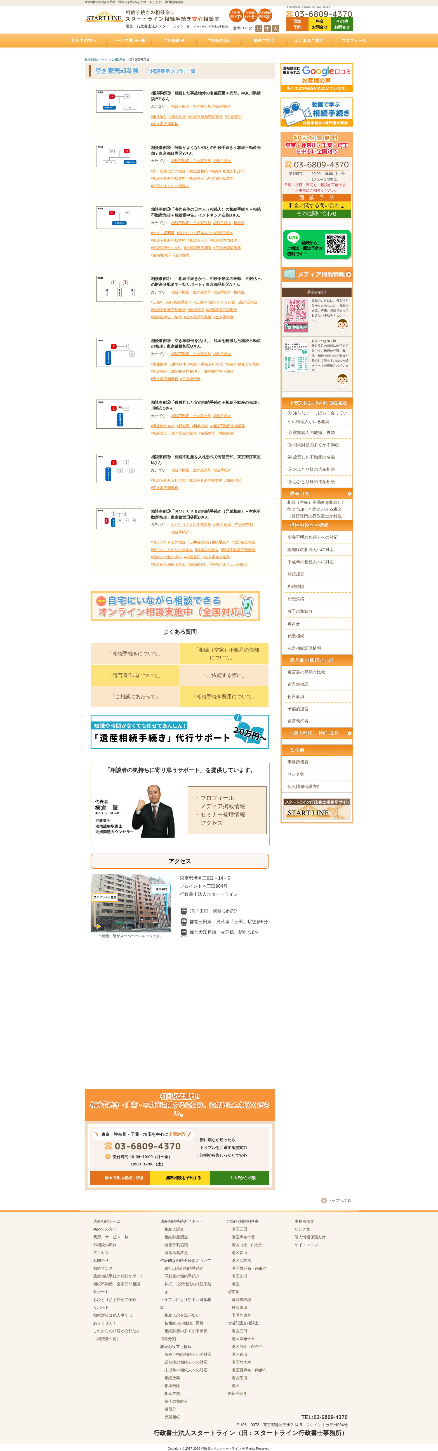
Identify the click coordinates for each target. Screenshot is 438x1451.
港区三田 (239, 1229)
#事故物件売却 (163, 426)
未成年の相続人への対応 (311, 561)
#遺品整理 (181, 255)
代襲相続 (296, 635)
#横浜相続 (177, 117)
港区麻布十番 (243, 1237)
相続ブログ (103, 1268)
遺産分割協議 (176, 1245)
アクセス (101, 1252)
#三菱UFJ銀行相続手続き (171, 302)
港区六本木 (241, 1260)
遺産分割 (168, 1338)
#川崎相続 (200, 426)
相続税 (239, 223)
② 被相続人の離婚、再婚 (311, 432)
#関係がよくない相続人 (170, 186)
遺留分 (294, 623)
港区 (235, 1284)
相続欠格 (296, 598)
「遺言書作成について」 (135, 675)
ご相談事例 (174, 40)
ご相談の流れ (219, 40)
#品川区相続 (247, 302)
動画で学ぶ (264, 40)
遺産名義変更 (176, 1252)
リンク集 (296, 774)
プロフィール (354, 40)
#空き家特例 (223, 317)
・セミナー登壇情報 (220, 814)
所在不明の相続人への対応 (313, 537)
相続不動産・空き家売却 (191, 106)
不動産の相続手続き (182, 1276)
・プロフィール (214, 798)
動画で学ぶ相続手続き (124, 1177)
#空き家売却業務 (164, 124)
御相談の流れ (105, 1245)
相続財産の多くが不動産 (186, 1331)
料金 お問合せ (320, 24)
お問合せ (101, 1260)
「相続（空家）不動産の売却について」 (226, 653)
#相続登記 (233, 117)
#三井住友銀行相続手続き (209, 542)
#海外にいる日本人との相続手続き (205, 233)
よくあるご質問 (309, 40)
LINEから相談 (243, 1177)
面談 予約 (297, 24)
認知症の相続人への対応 (311, 549)
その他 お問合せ (342, 24)
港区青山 (239, 1252)
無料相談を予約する (183, 1177)
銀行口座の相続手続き (184, 1268)
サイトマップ (306, 1245)
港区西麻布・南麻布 (249, 1268)
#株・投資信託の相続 (168, 171)
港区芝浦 (239, 1276)
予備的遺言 (298, 708)
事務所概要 (298, 761)
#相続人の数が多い (166, 557)
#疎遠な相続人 (207, 550)
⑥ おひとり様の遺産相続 (311, 481)
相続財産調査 (176, 1237)
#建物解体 (177, 364)
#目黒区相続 (198, 171)
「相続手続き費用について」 (224, 696)
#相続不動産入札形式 (227, 171)
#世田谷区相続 (243, 542)
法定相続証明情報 (304, 648)
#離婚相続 (226, 433)
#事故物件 (159, 117)
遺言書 (233, 1291)
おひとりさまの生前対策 (191, 525)
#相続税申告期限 (197, 248)
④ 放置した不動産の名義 (311, 457)
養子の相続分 (300, 611)
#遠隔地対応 (161, 255)
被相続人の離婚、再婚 (184, 1323)
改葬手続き (237, 1393)
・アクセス (209, 823)
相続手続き (222, 106)
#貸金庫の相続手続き (168, 565)
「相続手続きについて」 (135, 653)
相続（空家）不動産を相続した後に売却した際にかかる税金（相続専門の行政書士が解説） (316, 509)
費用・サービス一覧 (110, 1237)
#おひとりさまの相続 (168, 542)
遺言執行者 (298, 721)
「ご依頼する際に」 (224, 675)
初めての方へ (84, 40)
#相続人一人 (198, 241)
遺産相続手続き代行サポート (118, 1276)
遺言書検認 (298, 684)
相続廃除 (296, 586)
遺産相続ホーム (107, 1221)
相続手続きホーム (96, 59)
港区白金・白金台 (247, 1245)
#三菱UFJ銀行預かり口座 (214, 302)
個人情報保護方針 (304, 786)
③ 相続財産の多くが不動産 (313, 444)
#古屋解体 (159, 364)
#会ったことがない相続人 (172, 550)
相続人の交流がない (182, 1315)
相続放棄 (296, 574)
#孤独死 (183, 426)
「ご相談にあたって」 (135, 696)
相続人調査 (174, 1229)
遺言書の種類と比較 (306, 671)
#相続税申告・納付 (166, 248)
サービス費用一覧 (128, 40)
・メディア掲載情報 (220, 806)
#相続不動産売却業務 (205, 117)
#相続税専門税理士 (225, 241)
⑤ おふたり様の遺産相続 (311, 469)
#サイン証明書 (163, 233)
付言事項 (296, 696)
